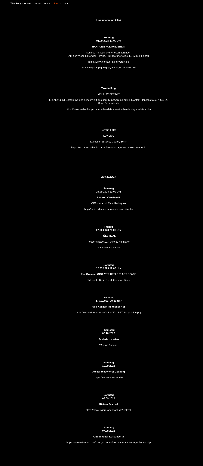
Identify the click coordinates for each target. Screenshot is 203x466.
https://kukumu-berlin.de (84, 147)
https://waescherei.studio (109, 377)
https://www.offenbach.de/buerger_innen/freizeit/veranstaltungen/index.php (109, 442)
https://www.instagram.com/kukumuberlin (123, 147)
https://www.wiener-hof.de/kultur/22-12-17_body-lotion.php (108, 312)
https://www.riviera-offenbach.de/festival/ (108, 410)
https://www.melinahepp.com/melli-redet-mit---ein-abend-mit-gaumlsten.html (108, 109)
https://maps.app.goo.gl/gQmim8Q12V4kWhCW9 (108, 67)
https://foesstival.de (109, 247)
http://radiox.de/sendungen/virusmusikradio (108, 209)
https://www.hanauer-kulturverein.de (108, 61)
